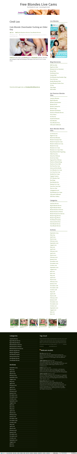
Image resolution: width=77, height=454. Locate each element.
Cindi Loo (45, 34)
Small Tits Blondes (55, 119)
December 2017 (54, 302)
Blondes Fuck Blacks (55, 110)
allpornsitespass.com (54, 338)
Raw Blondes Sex (54, 182)
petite (14, 36)
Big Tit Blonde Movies (55, 205)
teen (17, 36)
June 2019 (52, 273)
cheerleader (30, 34)
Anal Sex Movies (54, 203)
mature (50, 346)
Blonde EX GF (53, 104)
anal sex (63, 338)
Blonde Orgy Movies (55, 216)
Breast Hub (53, 71)
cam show (53, 341)
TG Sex (52, 85)
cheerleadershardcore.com (37, 34)
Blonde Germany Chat (55, 140)
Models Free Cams (55, 174)
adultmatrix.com (42, 341)
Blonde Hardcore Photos (56, 212)
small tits (55, 344)
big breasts (57, 342)
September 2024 (54, 233)
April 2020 (52, 253)
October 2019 (53, 265)
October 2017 (53, 306)
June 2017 (52, 314)
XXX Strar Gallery (54, 196)
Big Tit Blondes (54, 100)
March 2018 (53, 296)
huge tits (41, 338)
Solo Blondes (53, 121)
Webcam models (47, 350)
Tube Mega (53, 87)
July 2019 (52, 271)
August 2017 (53, 310)
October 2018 (53, 290)
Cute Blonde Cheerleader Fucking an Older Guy (28, 28)
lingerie (41, 342)
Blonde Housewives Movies (57, 214)
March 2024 (53, 239)
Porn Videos (53, 114)
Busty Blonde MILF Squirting (57, 152)
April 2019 (52, 277)
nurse (40, 346)
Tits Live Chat (53, 188)
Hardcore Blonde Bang (56, 162)
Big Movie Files (54, 67)
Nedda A (42, 368)
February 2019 (53, 282)
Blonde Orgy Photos (55, 218)
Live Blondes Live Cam (56, 170)
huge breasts (43, 344)
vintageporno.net (54, 190)
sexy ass (59, 340)
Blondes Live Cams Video (56, 150)
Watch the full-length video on (25, 87)
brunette (66, 338)
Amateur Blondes (54, 98)
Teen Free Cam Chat (55, 186)
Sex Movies (53, 116)
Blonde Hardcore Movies (23, 32)
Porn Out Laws (54, 79)
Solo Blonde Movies (55, 224)
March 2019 (53, 279)
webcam (61, 341)
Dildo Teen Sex (54, 154)
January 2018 (53, 300)
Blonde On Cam (54, 146)
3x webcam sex (54, 134)
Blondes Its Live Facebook (56, 69)
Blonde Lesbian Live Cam (56, 144)
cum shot (44, 342)
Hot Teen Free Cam (55, 166)
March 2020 (53, 255)
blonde (26, 34)
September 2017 (54, 308)
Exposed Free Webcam (56, 160)
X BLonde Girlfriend (55, 125)
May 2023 (52, 247)
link (76, 436)
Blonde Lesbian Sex (55, 106)
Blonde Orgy (53, 108)
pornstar (60, 338)
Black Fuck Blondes (55, 138)
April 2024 (52, 237)
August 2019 (53, 269)
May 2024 (52, 235)
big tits (45, 341)
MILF (63, 342)
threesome (64, 341)
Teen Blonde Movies (35, 32)
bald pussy (22, 34)
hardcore (11, 36)
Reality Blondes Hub (55, 81)
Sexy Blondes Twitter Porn (57, 83)
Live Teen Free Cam (55, 172)
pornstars (53, 342)
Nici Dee (42, 353)
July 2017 (52, 312)
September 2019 (54, 267)
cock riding (57, 341)
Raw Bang (52, 180)
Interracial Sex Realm (55, 168)
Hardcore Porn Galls (55, 164)
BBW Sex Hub (53, 65)
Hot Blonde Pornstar (55, 220)
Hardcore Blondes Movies (57, 112)
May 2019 (52, 275)
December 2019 (54, 261)
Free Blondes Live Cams (38, 4)
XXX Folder (53, 89)
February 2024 (54, 241)
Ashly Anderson (43, 360)
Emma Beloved (43, 381)
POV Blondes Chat (54, 178)
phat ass (42, 346)
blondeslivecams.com (47, 338)
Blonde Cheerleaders (55, 102)
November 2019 (54, 263)
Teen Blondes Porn (55, 123)
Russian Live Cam (54, 184)
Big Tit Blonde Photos (55, 207)
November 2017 (54, 304)
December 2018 (54, 286)
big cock (49, 344)
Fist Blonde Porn (54, 73)
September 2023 (54, 243)
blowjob (65, 342)
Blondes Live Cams (55, 148)
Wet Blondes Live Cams (56, 192)
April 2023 (52, 249)
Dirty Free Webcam (55, 156)
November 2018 (54, 288)
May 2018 (52, 292)
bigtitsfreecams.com (54, 346)
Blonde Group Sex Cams (56, 142)
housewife (46, 342)
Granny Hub (53, 75)
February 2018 (53, 298)
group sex (46, 344)
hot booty (50, 341)
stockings (51, 344)
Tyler (12, 32)
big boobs (60, 342)
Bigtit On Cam (53, 136)
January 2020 (53, 259)
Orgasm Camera (54, 176)
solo (61, 340)
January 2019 (53, 284)
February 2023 (53, 251)
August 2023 (53, 245)
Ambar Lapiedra (44, 374)
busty (51, 340)
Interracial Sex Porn (55, 222)
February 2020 (54, 257)
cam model (49, 342)
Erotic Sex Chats (54, 158)
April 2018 (52, 294)
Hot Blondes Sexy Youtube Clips (58, 77)
